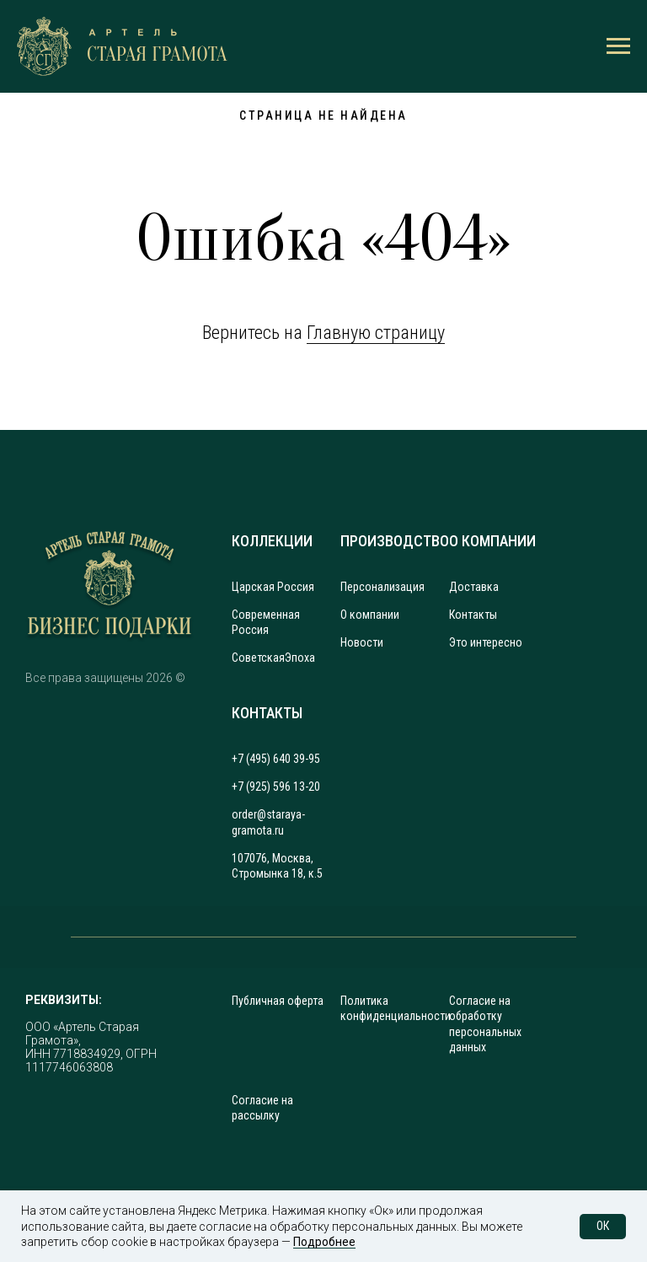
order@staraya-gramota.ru (268, 822)
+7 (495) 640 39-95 (276, 758)
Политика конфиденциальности (395, 1008)
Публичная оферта (278, 1000)
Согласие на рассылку (262, 1107)
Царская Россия (273, 586)
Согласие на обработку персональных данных (485, 1024)
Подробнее (324, 1242)
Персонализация (382, 586)
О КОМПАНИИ (492, 541)
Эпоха (300, 657)
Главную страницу (376, 332)
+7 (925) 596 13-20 (276, 786)
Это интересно (485, 642)
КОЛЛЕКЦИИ (272, 541)
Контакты (473, 614)
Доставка (474, 586)
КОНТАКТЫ (267, 713)
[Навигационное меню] (618, 46)
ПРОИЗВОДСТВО (394, 541)
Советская (258, 657)
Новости (361, 642)
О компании (369, 614)
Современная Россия (266, 622)
